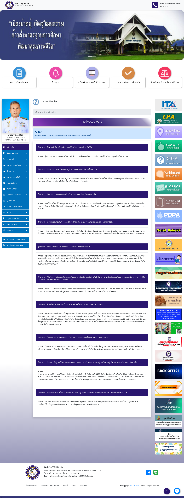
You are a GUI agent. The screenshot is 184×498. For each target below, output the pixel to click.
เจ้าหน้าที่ (83, 486)
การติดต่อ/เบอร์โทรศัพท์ (50, 486)
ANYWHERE (135, 486)
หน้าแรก (38, 112)
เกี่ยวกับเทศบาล (31, 486)
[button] (14, 35)
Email (74, 486)
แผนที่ (65, 486)
